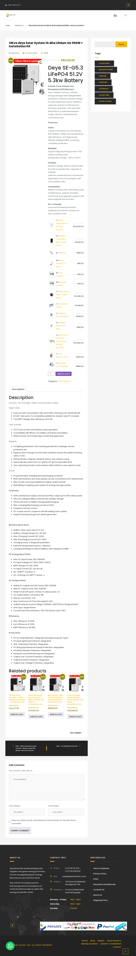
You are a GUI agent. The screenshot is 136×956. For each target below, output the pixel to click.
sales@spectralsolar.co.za (74, 876)
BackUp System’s (89, 943)
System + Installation (111, 943)
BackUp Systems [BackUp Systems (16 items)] (106, 69)
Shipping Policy (100, 900)
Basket (101, 940)
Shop (92, 940)
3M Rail (62, 252)
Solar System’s (114, 940)
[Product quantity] (51, 374)
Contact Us (98, 889)
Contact (117, 947)
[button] (40, 62)
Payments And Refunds (104, 884)
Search (121, 44)
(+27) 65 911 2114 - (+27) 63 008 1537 (73, 869)
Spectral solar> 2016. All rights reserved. (31, 945)
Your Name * (15, 805)
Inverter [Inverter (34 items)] (102, 76)
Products (19, 25)
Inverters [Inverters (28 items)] (103, 82)
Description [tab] (18, 389)
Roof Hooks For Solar (60, 263)
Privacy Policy (99, 873)
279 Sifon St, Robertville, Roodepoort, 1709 (75, 883)
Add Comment (77, 733)
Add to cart (63, 373)
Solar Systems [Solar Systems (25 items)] (105, 101)
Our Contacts (13, 5)
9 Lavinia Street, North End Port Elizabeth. (74, 891)
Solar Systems (64, 381)
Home (7, 25)
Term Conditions (101, 868)
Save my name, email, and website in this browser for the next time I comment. (43, 822)
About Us (97, 895)
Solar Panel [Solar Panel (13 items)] (104, 95)
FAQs (95, 879)
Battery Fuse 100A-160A (61, 325)
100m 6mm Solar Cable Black (62, 294)
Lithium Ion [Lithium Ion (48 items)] (103, 89)
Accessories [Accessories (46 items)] (104, 63)
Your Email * (54, 805)
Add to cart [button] (17, 714)
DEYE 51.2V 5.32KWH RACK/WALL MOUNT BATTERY (62, 341)
